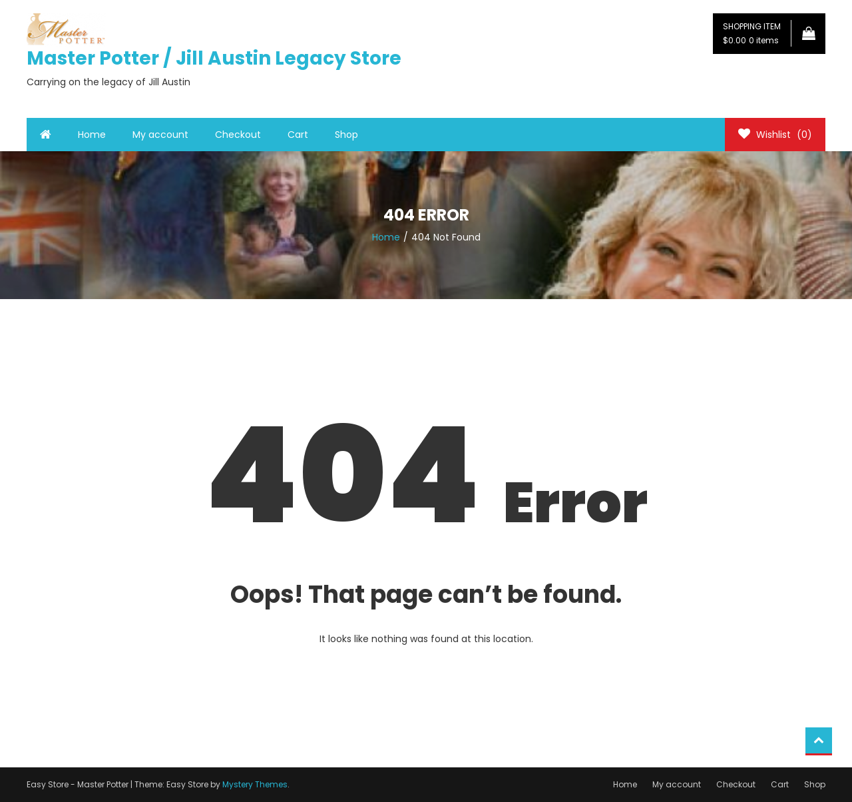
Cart (298, 134)
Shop (346, 134)
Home (92, 134)
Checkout (238, 134)
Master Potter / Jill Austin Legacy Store (214, 58)
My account (160, 134)
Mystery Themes (255, 784)
